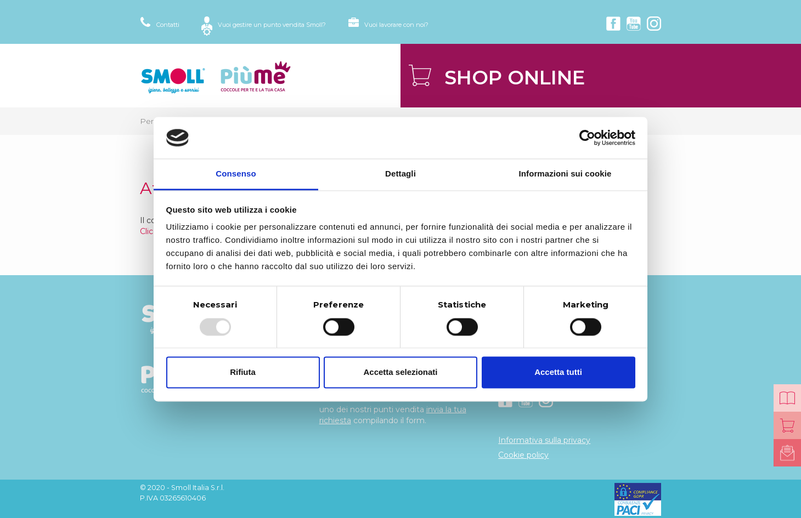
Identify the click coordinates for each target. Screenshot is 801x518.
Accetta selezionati (400, 372)
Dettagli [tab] (400, 174)
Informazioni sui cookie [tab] (565, 174)
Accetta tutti (558, 372)
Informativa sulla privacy (544, 440)
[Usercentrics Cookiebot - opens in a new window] (587, 137)
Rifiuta (243, 372)
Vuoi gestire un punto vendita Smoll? (272, 25)
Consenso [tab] (236, 174)
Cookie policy (523, 455)
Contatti (167, 25)
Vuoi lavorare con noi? (396, 25)
